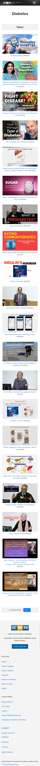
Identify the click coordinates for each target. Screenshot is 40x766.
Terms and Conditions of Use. (10, 764)
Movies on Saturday (9, 679)
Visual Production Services (11, 715)
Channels (5, 675)
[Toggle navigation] (34, 3)
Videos (4, 662)
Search (4, 688)
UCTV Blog (6, 706)
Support (4, 711)
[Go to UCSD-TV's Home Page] (12, 3)
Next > (27, 610)
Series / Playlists (7, 671)
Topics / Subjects (8, 666)
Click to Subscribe (20, 646)
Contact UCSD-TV (8, 733)
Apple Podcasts (7, 752)
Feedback (5, 737)
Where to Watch (7, 684)
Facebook (5, 742)
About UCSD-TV (7, 702)
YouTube (5, 747)
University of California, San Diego (14, 720)
